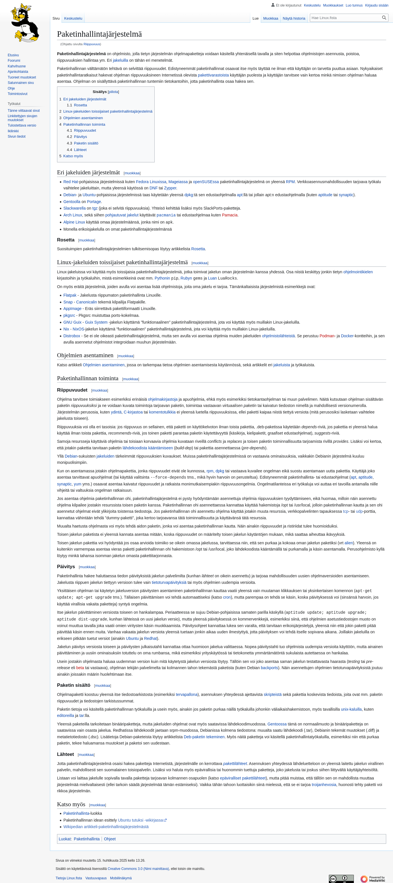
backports (269, 665)
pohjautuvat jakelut (121, 215)
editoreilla (65, 713)
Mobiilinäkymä (121, 876)
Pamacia (230, 215)
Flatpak (69, 294)
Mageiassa (178, 181)
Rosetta (198, 248)
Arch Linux (72, 215)
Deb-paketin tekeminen (204, 734)
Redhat (150, 636)
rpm (210, 470)
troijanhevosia (324, 782)
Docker (347, 335)
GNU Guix (72, 321)
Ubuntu (89, 195)
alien (348, 541)
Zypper (170, 188)
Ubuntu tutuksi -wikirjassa (140, 818)
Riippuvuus (91, 44)
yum (77, 483)
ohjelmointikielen (358, 271)
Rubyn (186, 277)
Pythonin (162, 277)
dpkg (188, 195)
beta (80, 665)
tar (81, 713)
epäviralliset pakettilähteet (243, 776)
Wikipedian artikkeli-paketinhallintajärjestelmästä (105, 824)
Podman (327, 335)
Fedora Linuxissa (151, 181)
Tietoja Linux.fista (69, 876)
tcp (345, 510)
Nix (66, 328)
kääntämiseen (160, 447)
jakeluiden (105, 455)
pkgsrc (69, 314)
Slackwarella (74, 208)
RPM (290, 181)
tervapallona (186, 692)
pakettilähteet (235, 761)
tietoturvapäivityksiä (169, 581)
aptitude (325, 195)
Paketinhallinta (76, 811)
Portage (94, 201)
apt (239, 195)
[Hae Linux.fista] (349, 18)
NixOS (78, 328)
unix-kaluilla (351, 707)
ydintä (116, 411)
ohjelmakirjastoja (163, 398)
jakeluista (282, 364)
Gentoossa (277, 721)
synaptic (346, 195)
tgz (95, 208)
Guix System (96, 321)
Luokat (65, 836)
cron (227, 596)
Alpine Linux (74, 222)
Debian (69, 195)
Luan (212, 277)
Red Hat (70, 181)
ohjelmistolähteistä (278, 335)
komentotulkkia (162, 411)
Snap (68, 301)
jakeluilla (120, 60)
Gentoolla (71, 201)
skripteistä (272, 692)
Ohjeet (109, 836)
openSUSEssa (206, 181)
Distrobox (71, 335)
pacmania (166, 215)
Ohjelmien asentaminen (104, 364)
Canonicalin (86, 301)
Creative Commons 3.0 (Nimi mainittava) (138, 866)
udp (359, 510)
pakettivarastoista (213, 75)
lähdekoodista (135, 447)
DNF (154, 188)
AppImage (72, 307)
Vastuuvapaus (96, 876)
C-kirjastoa (133, 411)
